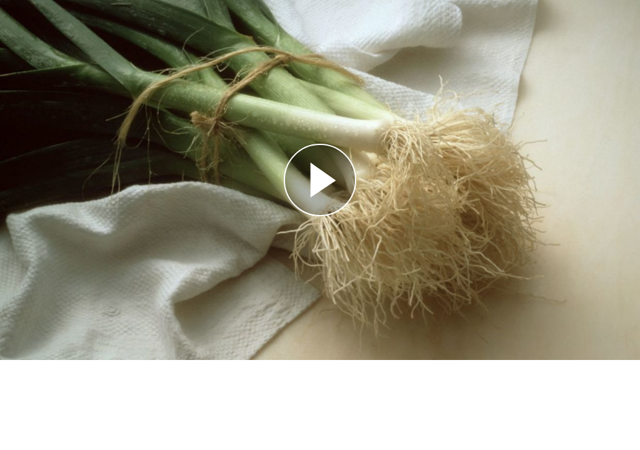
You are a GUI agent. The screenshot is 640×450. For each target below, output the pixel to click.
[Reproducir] (320, 180)
